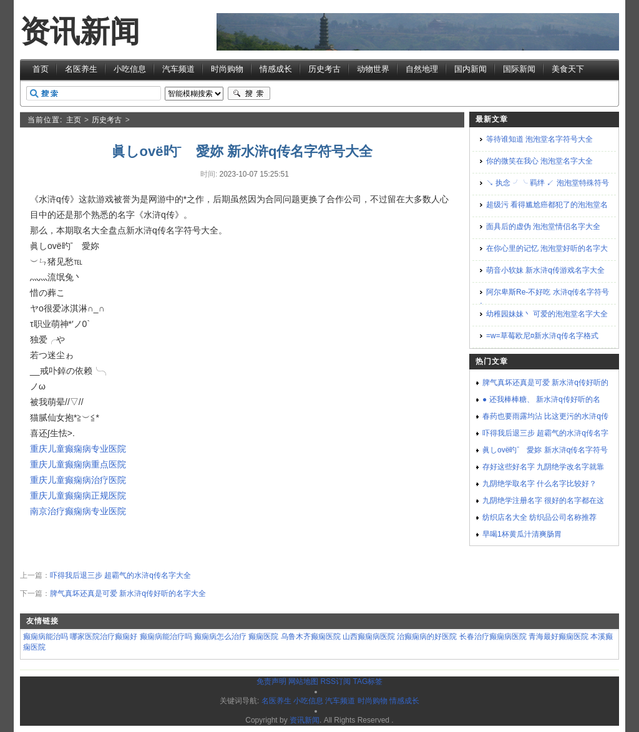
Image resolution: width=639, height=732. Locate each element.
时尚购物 (227, 69)
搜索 (249, 93)
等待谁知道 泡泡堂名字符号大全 (539, 139)
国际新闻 (519, 69)
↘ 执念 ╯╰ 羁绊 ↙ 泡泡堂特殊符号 (547, 182)
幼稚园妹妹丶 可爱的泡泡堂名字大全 (547, 314)
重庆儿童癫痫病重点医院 (78, 464)
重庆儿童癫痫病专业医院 (78, 449)
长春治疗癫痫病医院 (493, 636)
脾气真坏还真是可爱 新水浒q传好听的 (545, 382)
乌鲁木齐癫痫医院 (311, 636)
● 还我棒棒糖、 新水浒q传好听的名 (541, 399)
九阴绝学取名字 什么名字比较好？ (539, 483)
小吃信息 (130, 69)
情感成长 (276, 69)
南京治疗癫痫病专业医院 (78, 511)
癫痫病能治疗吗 (166, 636)
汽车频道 (178, 69)
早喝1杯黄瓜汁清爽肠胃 (522, 534)
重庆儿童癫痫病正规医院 (78, 495)
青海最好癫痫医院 (558, 636)
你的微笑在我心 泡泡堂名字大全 (539, 161)
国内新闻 (470, 69)
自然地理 (422, 69)
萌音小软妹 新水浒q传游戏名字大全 (545, 270)
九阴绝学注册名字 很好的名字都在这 (543, 500)
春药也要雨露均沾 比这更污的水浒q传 (545, 416)
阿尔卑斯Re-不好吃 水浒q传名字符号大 (543, 299)
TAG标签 (368, 681)
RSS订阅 (335, 681)
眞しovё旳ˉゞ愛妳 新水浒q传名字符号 (545, 450)
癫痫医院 (263, 636)
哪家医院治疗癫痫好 (103, 636)
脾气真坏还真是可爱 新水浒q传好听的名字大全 (128, 593)
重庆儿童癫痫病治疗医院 (78, 480)
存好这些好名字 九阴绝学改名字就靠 (543, 466)
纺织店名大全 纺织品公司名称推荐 (539, 517)
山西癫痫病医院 (369, 636)
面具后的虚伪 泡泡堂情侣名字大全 (543, 226)
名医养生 (81, 69)
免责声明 (271, 681)
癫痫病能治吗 (45, 636)
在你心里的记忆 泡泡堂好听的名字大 (547, 248)
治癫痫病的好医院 (427, 636)
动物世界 (373, 69)
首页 (40, 69)
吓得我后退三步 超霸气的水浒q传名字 (545, 433)
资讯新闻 (80, 31)
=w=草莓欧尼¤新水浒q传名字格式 (542, 335)
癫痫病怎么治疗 (220, 636)
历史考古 (324, 69)
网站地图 (303, 681)
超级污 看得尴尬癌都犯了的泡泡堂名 (547, 204)
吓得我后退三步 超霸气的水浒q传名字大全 (120, 575)
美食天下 (568, 69)
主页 (73, 119)
